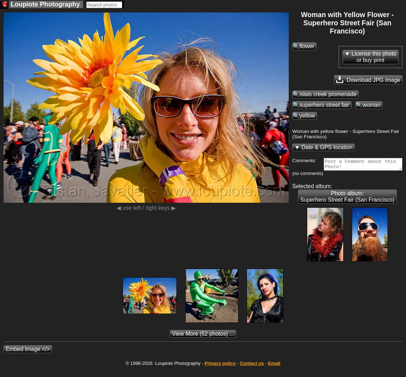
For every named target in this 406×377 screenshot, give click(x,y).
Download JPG (368, 79)
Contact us (252, 370)
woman (371, 105)
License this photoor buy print (373, 57)
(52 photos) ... (203, 341)
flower (306, 46)
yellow (307, 116)
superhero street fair (324, 105)
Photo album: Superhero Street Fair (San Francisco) (347, 204)
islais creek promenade (327, 94)
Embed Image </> (28, 356)
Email (274, 370)
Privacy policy (220, 370)
